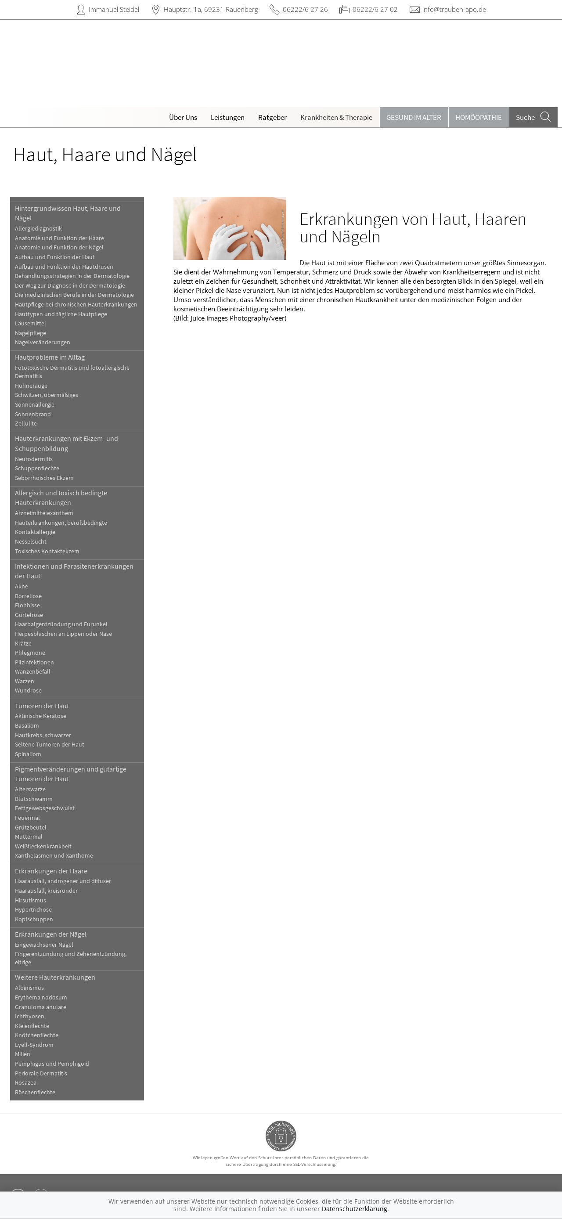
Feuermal (27, 818)
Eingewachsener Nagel (44, 945)
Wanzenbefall (32, 671)
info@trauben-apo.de (454, 9)
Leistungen (228, 117)
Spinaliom (28, 754)
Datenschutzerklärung (354, 1209)
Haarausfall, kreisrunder (46, 890)
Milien (22, 1054)
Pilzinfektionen (34, 662)
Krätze (23, 643)
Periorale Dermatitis (41, 1073)
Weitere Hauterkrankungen (55, 977)
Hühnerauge (31, 386)
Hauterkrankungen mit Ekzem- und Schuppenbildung (66, 443)
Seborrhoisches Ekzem (44, 478)
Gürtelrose (29, 615)
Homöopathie (478, 117)
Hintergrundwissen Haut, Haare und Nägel (68, 213)
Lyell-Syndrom (34, 1045)
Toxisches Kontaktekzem (47, 551)
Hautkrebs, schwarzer (43, 735)
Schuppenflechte (37, 468)
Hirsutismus (30, 900)
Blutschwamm (34, 799)
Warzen (24, 681)
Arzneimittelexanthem (44, 513)
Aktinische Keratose (40, 716)
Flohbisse (27, 605)
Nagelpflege (30, 333)
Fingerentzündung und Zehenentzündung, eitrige (70, 958)
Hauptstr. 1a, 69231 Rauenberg (211, 9)
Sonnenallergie (34, 404)
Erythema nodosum (41, 997)
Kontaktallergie (35, 532)
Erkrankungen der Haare (51, 870)
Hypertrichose (33, 909)
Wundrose (28, 690)
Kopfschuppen (34, 919)
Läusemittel (30, 323)
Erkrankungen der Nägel (50, 934)
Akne (21, 586)
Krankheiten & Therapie (336, 117)
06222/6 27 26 (305, 9)
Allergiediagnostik (38, 228)
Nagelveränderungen (42, 342)
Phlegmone (30, 652)
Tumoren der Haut (42, 705)
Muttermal (29, 836)
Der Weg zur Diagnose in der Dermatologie (70, 285)
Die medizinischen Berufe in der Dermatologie (74, 295)
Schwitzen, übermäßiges (46, 395)
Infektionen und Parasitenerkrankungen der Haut (74, 571)
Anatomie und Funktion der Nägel (59, 247)
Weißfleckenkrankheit (43, 846)
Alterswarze (30, 789)
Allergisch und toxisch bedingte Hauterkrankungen (61, 497)
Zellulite (26, 423)
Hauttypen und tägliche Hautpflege (61, 314)
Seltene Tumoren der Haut (49, 744)
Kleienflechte (32, 1026)
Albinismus (29, 988)
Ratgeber (272, 117)
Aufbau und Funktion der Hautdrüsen (64, 266)
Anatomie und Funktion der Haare (59, 238)
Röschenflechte (35, 1092)
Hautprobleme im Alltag (50, 357)
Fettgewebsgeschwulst (45, 808)
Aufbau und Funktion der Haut (55, 257)
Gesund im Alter (413, 117)
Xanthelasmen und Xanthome (54, 855)
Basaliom (27, 725)
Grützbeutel (31, 827)
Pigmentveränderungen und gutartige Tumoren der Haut (70, 774)
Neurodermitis (34, 459)
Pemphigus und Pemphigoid (52, 1064)
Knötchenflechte (36, 1035)
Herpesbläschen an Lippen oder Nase (63, 634)
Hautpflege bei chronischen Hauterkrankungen (76, 304)
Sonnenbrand (33, 414)
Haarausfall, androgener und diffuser (63, 881)
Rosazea (25, 1082)
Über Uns (183, 117)
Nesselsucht (31, 541)
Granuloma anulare (40, 1007)
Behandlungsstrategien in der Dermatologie (72, 276)
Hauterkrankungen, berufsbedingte (61, 523)
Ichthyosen (29, 1016)
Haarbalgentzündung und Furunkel (61, 624)
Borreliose (28, 596)
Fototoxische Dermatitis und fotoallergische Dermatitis (72, 372)
